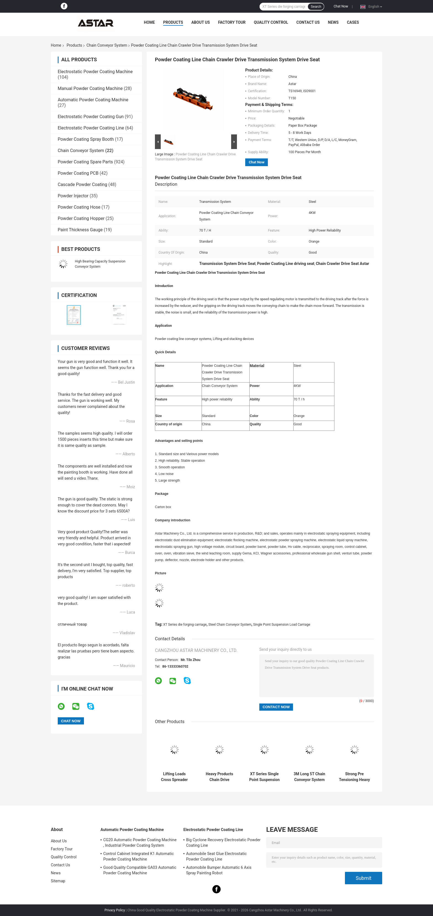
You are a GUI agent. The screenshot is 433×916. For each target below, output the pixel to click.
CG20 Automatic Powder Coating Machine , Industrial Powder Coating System (139, 843)
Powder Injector (73, 195)
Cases (353, 22)
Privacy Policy (114, 910)
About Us (200, 22)
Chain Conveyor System (106, 45)
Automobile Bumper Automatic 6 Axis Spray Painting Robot (219, 870)
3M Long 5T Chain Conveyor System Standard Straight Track (309, 777)
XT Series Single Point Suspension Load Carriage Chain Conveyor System (264, 777)
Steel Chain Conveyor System (230, 624)
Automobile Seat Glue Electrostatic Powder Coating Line (216, 856)
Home (149, 22)
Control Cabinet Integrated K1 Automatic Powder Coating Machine (138, 856)
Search (316, 7)
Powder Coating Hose (79, 207)
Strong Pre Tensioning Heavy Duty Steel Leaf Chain (354, 777)
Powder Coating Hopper (81, 218)
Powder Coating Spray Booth (86, 139)
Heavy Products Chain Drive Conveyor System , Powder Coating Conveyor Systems (219, 777)
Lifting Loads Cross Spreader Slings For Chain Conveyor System (174, 777)
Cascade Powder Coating (82, 184)
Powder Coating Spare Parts (85, 161)
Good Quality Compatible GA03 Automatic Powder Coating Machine (139, 870)
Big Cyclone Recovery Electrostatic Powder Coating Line (223, 843)
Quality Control (271, 22)
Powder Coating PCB (78, 173)
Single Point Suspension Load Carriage (281, 624)
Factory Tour (232, 22)
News (333, 22)
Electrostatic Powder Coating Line (91, 128)
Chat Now (341, 6)
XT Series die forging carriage (185, 624)
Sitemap (58, 881)
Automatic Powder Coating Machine (93, 99)
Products (173, 22)
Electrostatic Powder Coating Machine (95, 71)
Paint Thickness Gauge (80, 229)
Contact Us (308, 22)
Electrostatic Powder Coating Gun (91, 116)
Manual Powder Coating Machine (90, 88)
